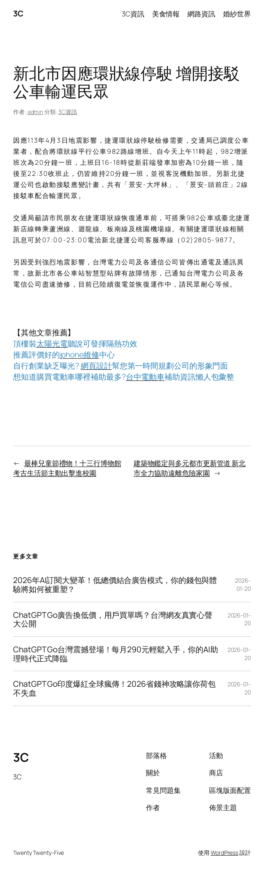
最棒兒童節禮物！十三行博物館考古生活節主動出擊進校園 (67, 467)
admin (35, 112)
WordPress (224, 852)
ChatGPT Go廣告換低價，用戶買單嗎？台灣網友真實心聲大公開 (112, 619)
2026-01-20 (243, 584)
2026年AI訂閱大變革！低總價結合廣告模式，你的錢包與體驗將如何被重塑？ (115, 584)
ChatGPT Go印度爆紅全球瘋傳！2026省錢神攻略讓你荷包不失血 (114, 688)
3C (18, 13)
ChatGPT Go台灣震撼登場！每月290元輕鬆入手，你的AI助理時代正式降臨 (115, 654)
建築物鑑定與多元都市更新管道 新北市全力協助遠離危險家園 (190, 467)
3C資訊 (67, 112)
